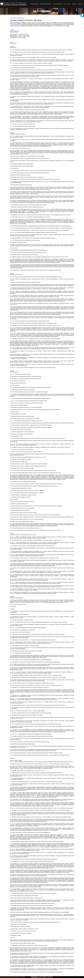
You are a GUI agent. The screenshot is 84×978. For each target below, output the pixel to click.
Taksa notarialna (57, 3)
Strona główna (34, 3)
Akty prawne (67, 3)
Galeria (74, 3)
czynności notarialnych (14, 24)
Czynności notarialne (45, 3)
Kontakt (80, 3)
